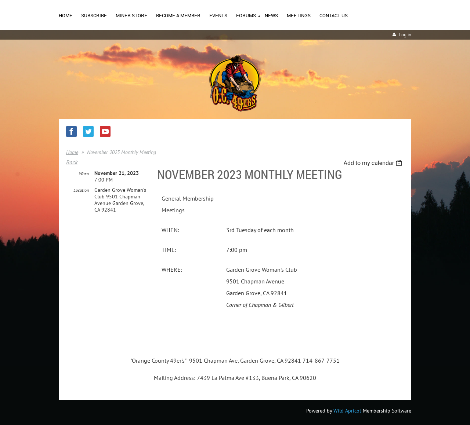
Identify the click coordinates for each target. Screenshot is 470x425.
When (84, 173)
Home (72, 152)
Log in (405, 35)
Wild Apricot (347, 410)
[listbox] (373, 163)
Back (71, 162)
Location (81, 190)
